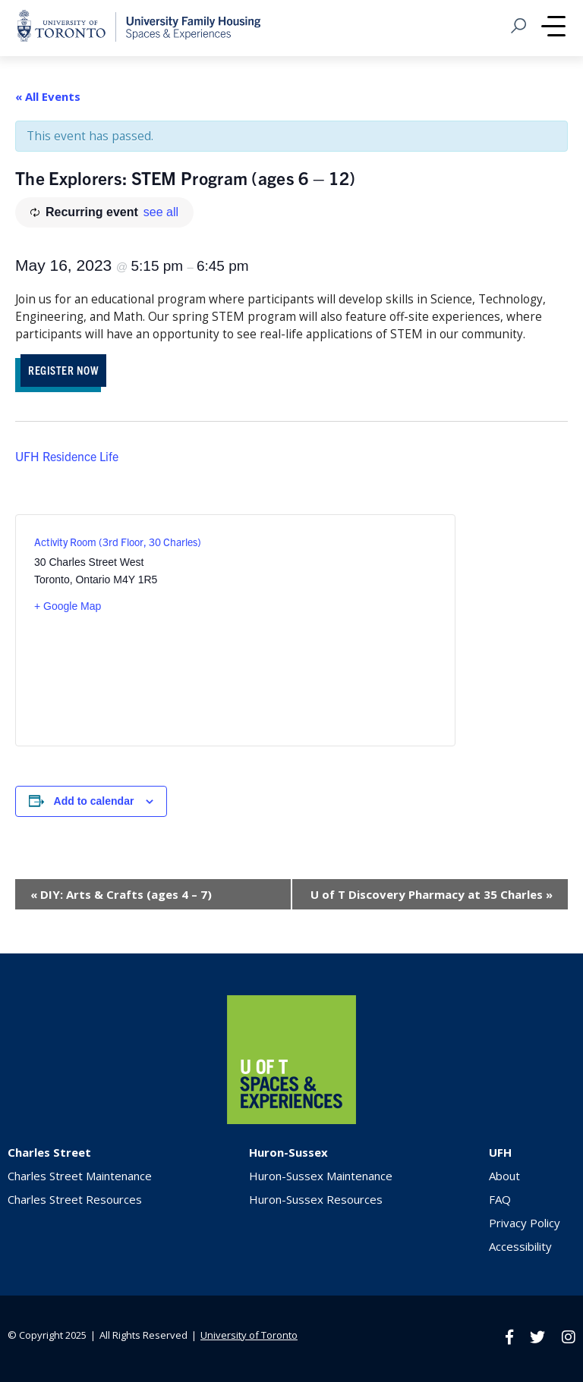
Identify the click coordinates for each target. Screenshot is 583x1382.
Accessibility (520, 1246)
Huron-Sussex (288, 1152)
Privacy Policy (524, 1222)
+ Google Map (67, 606)
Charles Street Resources (75, 1199)
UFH (500, 1152)
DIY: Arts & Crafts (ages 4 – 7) (121, 894)
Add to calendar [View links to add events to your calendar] (94, 801)
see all (160, 212)
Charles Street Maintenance (80, 1175)
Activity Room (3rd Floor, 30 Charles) (117, 541)
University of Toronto (249, 1335)
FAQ (500, 1199)
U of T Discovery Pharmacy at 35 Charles (431, 894)
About (504, 1175)
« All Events (47, 96)
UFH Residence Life (66, 455)
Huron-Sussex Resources (316, 1199)
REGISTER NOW (63, 370)
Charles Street (49, 1152)
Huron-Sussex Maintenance (320, 1175)
